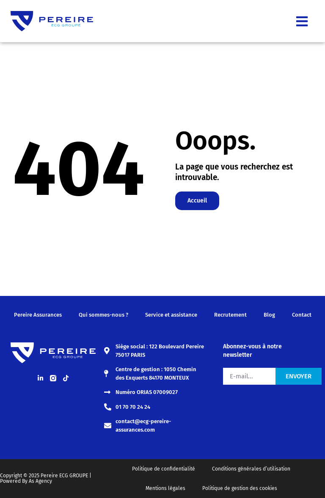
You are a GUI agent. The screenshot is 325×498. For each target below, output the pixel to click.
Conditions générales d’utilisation (251, 469)
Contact (301, 315)
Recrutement (230, 315)
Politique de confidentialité (163, 469)
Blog (269, 315)
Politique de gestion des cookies (239, 488)
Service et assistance (171, 315)
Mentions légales (165, 488)
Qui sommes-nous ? (103, 315)
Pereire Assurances (38, 315)
